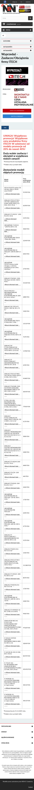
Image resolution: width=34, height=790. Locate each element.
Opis (5, 127)
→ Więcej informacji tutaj (12, 194)
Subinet (30, 787)
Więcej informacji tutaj (12, 284)
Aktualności (7, 47)
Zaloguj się (14, 1)
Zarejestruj (28, 1)
